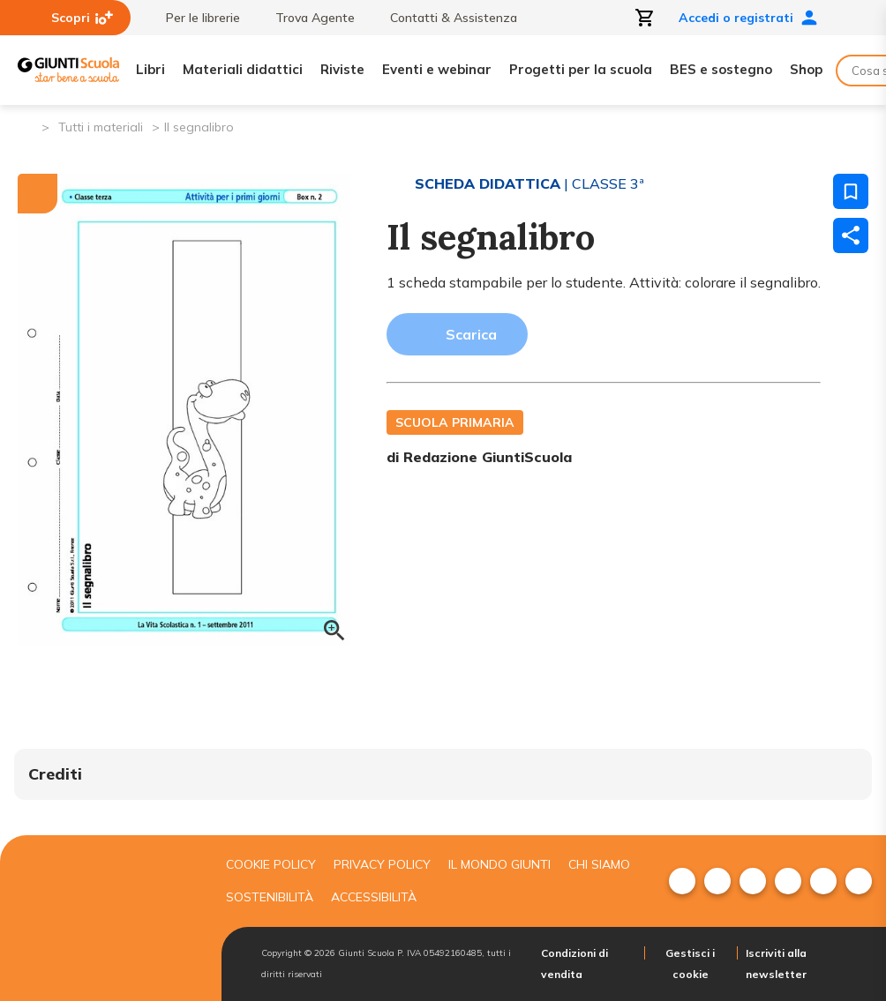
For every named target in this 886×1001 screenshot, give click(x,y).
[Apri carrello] (645, 17)
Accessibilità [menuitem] (374, 897)
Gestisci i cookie (690, 963)
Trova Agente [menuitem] (306, 18)
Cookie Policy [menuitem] (271, 864)
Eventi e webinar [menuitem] (437, 69)
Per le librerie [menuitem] (194, 18)
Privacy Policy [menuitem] (382, 864)
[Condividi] (850, 235)
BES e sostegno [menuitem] (721, 69)
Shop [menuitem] (806, 69)
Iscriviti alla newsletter (776, 963)
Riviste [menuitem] (342, 69)
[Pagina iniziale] (27, 126)
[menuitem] (682, 881)
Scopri (82, 18)
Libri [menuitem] (150, 69)
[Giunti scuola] (102, 917)
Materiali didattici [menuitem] (243, 69)
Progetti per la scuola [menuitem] (580, 69)
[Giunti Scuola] (68, 70)
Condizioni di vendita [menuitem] (574, 963)
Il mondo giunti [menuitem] (499, 864)
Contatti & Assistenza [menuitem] (444, 18)
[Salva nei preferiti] (850, 191)
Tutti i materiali (100, 127)
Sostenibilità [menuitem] (269, 897)
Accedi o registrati (748, 17)
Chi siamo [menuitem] (599, 864)
